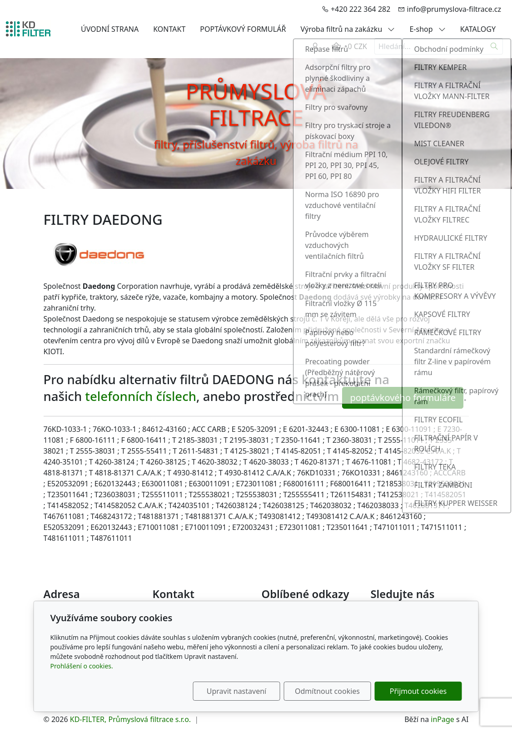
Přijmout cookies (418, 691)
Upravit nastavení (236, 691)
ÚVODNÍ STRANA (110, 29)
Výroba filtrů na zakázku (347, 29)
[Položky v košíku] (336, 46)
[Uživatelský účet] (315, 46)
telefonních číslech (140, 396)
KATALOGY (478, 29)
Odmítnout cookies (327, 691)
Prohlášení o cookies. (81, 666)
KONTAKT (169, 29)
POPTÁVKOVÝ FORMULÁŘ (243, 29)
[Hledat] (494, 46)
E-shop (427, 29)
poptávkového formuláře (403, 397)
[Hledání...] (430, 46)
